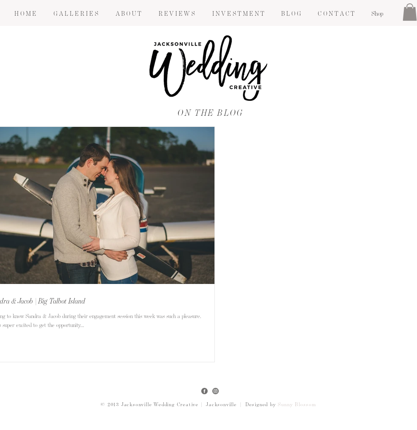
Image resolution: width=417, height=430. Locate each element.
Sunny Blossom (297, 404)
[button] (76, 14)
